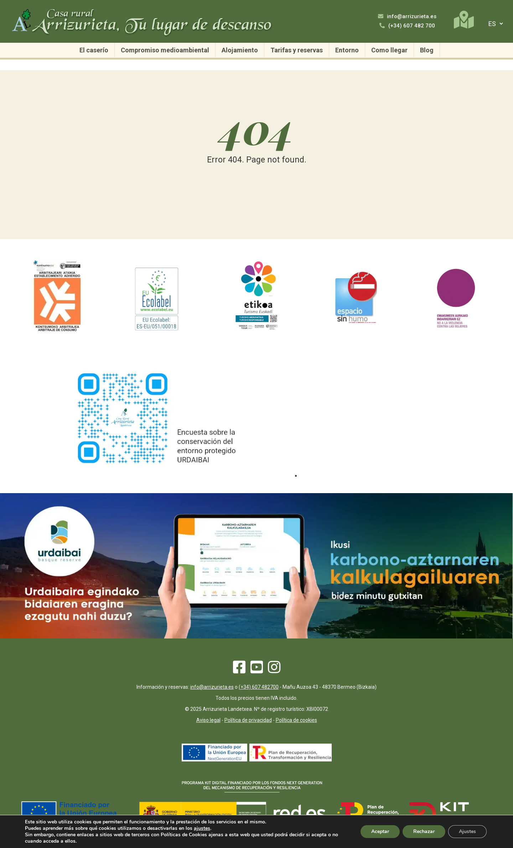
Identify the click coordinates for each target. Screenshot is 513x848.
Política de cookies (296, 720)
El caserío (93, 50)
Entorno (347, 50)
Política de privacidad (248, 720)
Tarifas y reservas (296, 50)
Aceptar (380, 831)
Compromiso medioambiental (165, 50)
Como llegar (389, 50)
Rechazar (424, 831)
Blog (427, 50)
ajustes (202, 828)
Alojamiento (240, 50)
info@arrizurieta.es (407, 16)
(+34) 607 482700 (259, 687)
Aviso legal (208, 720)
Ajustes (467, 831)
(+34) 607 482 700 (407, 25)
